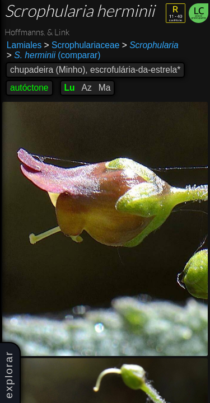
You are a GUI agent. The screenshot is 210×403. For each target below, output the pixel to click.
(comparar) (54, 55)
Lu (69, 87)
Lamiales (24, 45)
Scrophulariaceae (82, 45)
